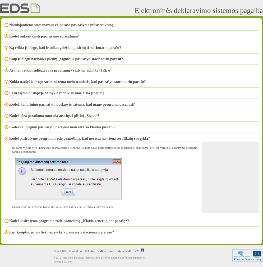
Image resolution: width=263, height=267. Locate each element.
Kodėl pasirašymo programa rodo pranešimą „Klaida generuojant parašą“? (69, 221)
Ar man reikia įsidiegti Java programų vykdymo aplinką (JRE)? (59, 70)
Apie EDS (60, 250)
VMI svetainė (105, 250)
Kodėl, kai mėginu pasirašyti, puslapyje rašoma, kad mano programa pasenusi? (72, 104)
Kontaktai (75, 250)
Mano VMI (124, 250)
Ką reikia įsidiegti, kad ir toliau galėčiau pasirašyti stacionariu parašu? (65, 48)
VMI (139, 250)
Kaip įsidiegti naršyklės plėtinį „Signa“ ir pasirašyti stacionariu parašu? (66, 59)
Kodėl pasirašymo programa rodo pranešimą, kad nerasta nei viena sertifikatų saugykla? (79, 138)
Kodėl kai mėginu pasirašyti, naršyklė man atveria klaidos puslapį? (62, 127)
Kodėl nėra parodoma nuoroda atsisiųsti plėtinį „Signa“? (54, 116)
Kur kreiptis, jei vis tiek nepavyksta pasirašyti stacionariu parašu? (61, 232)
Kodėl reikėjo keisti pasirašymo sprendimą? (44, 36)
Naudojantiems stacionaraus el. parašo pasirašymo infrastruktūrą (61, 25)
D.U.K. (89, 250)
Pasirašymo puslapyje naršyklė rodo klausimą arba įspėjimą (56, 93)
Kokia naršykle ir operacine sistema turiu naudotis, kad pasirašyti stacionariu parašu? (77, 82)
